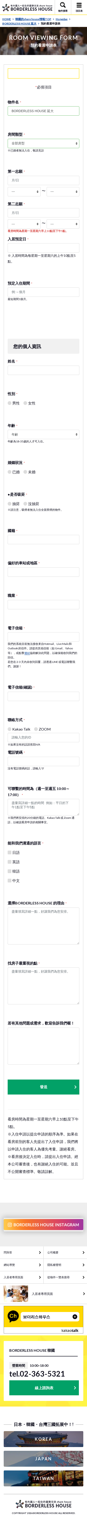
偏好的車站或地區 (24, 563)
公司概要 (52, 1252)
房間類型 (16, 134)
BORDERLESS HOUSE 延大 (20, 23)
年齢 (12, 425)
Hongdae (63, 19)
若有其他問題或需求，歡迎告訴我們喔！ (41, 1023)
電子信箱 (16, 628)
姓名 (12, 361)
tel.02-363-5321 (37, 1374)
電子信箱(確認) (21, 687)
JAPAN (43, 1458)
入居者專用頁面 (13, 1277)
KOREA (43, 1439)
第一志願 (16, 171)
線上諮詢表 (44, 1387)
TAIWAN (43, 1478)
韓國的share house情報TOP (34, 19)
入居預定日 (18, 239)
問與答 (8, 1252)
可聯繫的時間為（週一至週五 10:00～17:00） (39, 791)
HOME (8, 19)
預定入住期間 (20, 283)
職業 (12, 595)
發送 (58, 1087)
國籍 (12, 530)
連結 (27, 653)
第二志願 (16, 204)
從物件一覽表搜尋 (58, 1277)
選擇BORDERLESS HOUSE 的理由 (37, 903)
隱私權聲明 (54, 1265)
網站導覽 (9, 1265)
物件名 (14, 102)
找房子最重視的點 (24, 963)
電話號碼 (16, 752)
